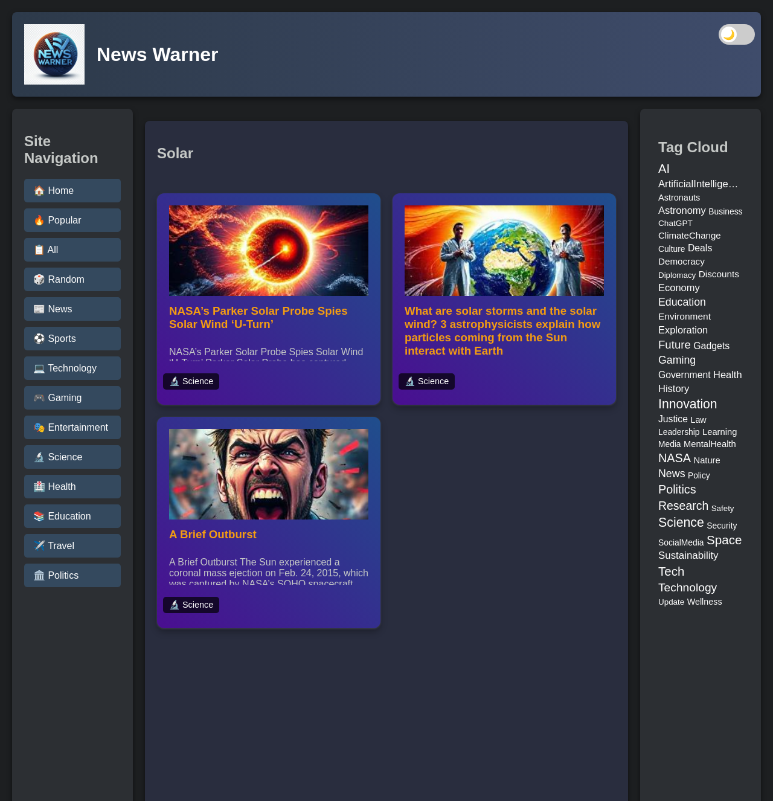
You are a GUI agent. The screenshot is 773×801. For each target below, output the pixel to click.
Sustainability (688, 555)
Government (684, 375)
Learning (719, 432)
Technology (687, 587)
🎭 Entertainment (70, 427)
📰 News (52, 309)
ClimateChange (689, 235)
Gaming (677, 360)
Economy (679, 287)
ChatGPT (675, 223)
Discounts (719, 274)
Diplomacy (677, 275)
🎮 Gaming (57, 398)
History (673, 388)
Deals (700, 248)
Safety (722, 508)
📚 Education (62, 516)
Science (681, 522)
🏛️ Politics (56, 575)
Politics (677, 489)
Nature (707, 460)
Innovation (687, 404)
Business (725, 211)
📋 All (45, 250)
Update (671, 601)
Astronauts (679, 197)
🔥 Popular (57, 220)
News (671, 474)
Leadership (679, 432)
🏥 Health (54, 486)
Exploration (683, 329)
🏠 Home (53, 190)
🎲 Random (59, 279)
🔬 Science (57, 457)
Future (674, 344)
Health (727, 374)
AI (664, 168)
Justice (673, 419)
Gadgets (711, 346)
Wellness (704, 601)
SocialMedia (681, 542)
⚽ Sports (54, 338)
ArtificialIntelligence (700, 184)
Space (724, 540)
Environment (684, 316)
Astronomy (682, 210)
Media (669, 444)
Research (683, 505)
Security (722, 525)
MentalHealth (710, 444)
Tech (671, 571)
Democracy (681, 261)
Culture (671, 249)
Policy (699, 475)
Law (698, 420)
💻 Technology (65, 368)
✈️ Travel (53, 546)
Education (682, 302)
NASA (674, 458)
